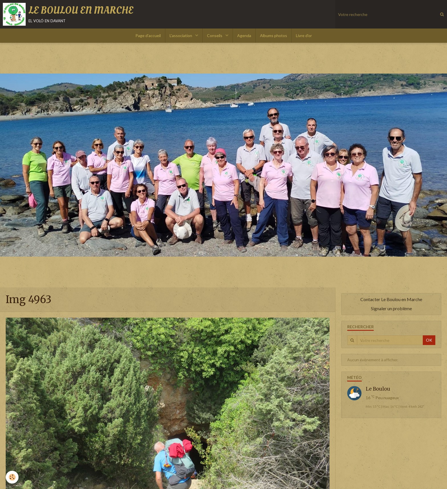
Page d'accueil (148, 35)
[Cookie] (12, 477)
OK (429, 340)
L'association (181, 35)
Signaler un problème (391, 308)
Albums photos (273, 35)
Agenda (244, 35)
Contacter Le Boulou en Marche (391, 299)
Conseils (215, 35)
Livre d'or (304, 35)
